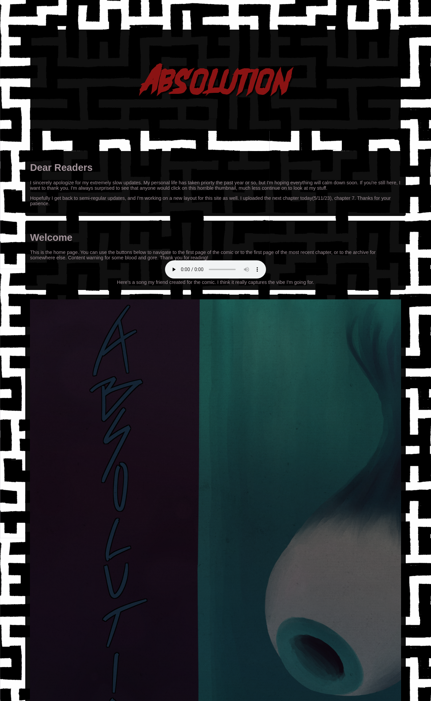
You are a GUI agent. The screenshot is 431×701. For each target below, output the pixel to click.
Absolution (215, 80)
